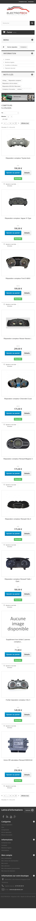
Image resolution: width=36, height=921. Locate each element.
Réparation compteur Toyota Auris (18, 158)
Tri (2, 113)
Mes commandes (6, 858)
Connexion (31, 1)
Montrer (3, 116)
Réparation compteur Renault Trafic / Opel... (18, 580)
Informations (5, 850)
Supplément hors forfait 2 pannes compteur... (18, 641)
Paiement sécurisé (10, 68)
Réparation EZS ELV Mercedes (11, 86)
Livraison (7, 59)
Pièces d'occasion (6, 835)
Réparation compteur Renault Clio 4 (18, 519)
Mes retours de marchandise (9, 861)
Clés (2, 827)
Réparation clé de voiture (9, 83)
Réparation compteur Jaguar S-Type (18, 218)
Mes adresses (5, 866)
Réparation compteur (15, 80)
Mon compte (6, 855)
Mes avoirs (4, 863)
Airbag (4, 80)
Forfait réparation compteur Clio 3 (18, 700)
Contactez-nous (23, 1)
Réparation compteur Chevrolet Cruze (18, 399)
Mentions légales (9, 62)
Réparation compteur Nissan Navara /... (18, 338)
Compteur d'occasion (8, 89)
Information (9, 53)
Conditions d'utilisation (11, 65)
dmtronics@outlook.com (16, 889)
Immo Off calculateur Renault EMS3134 (18, 760)
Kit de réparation (6, 832)
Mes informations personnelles (10, 868)
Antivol (19, 89)
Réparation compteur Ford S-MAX (18, 278)
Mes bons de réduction (8, 871)
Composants (5, 830)
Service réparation (6, 824)
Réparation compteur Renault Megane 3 (17, 459)
